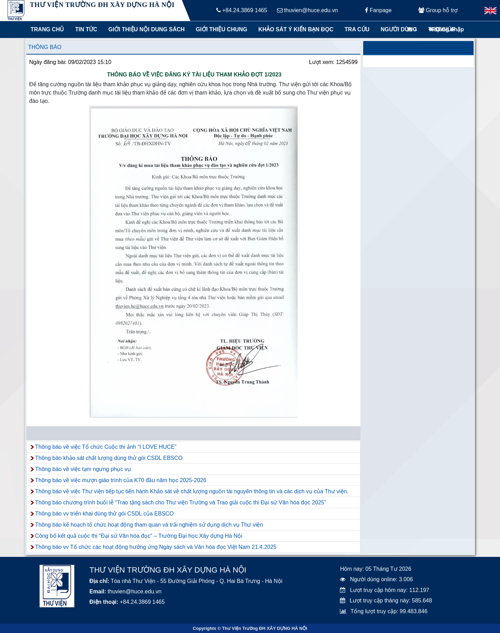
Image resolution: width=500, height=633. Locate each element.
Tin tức (86, 29)
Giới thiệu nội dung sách (145, 29)
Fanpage (378, 10)
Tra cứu (356, 29)
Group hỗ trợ (438, 10)
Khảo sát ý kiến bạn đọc (294, 29)
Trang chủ (47, 29)
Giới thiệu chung (221, 29)
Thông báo (44, 47)
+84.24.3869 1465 (241, 10)
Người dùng (399, 29)
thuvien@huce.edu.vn (307, 10)
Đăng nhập (446, 29)
